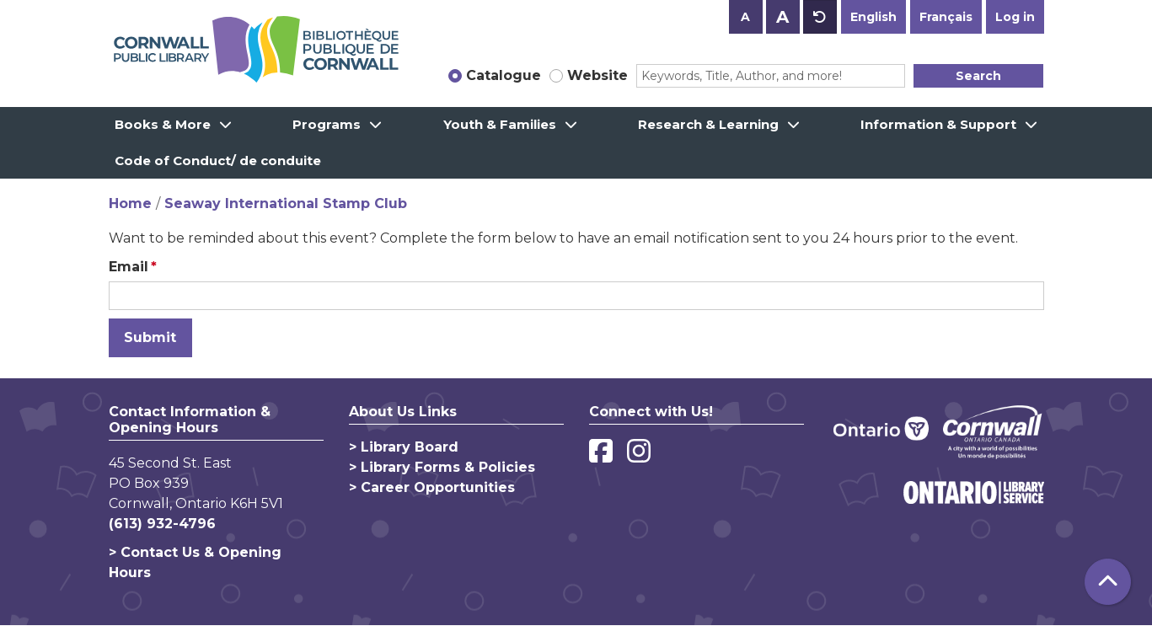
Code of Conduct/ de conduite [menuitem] (218, 160)
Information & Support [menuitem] (938, 124)
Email (128, 267)
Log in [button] (1015, 16)
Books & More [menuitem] (163, 124)
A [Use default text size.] (820, 17)
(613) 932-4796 (162, 524)
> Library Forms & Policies (442, 467)
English (873, 16)
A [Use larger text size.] (782, 17)
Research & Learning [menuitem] (708, 124)
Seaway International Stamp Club (285, 203)
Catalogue (503, 75)
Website (597, 75)
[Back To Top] (1108, 582)
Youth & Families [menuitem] (499, 124)
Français (946, 16)
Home (130, 203)
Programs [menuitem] (326, 124)
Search (978, 75)
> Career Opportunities (432, 487)
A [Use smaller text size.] (745, 16)
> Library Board (403, 447)
